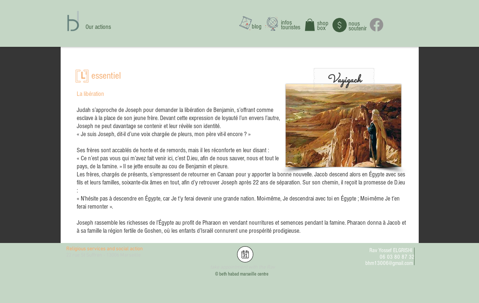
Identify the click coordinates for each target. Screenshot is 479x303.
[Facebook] (376, 25)
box (321, 28)
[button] (310, 25)
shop (322, 23)
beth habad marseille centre (244, 274)
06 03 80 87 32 (397, 257)
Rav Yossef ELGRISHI (390, 250)
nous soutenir (358, 26)
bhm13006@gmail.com (389, 263)
